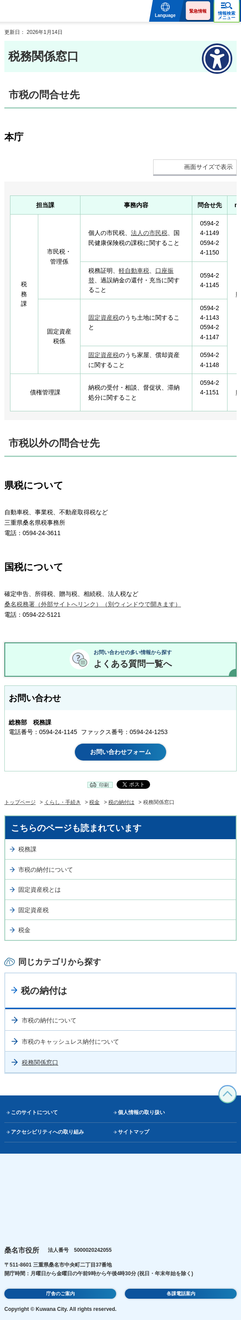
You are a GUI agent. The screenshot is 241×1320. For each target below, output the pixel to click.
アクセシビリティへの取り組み (47, 1132)
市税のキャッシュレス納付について (70, 1041)
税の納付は (121, 802)
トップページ (20, 802)
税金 (94, 802)
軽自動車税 (134, 270)
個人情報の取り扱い (141, 1112)
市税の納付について (45, 869)
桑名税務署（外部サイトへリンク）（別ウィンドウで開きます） (92, 604)
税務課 (27, 849)
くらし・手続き (62, 802)
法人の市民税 (149, 232)
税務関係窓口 (40, 1062)
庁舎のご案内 (60, 1293)
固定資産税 (103, 317)
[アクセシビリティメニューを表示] (217, 58)
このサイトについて (34, 1112)
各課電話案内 (181, 1293)
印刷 (104, 784)
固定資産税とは (39, 889)
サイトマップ (133, 1132)
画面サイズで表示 (208, 166)
